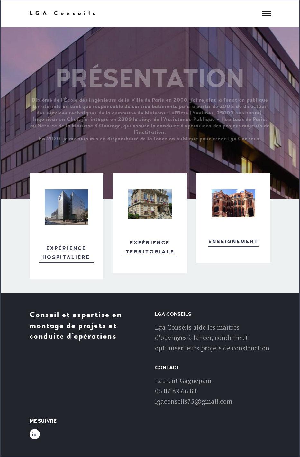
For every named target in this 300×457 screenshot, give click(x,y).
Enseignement (233, 241)
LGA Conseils (64, 13)
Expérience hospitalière (66, 253)
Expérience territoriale (150, 247)
